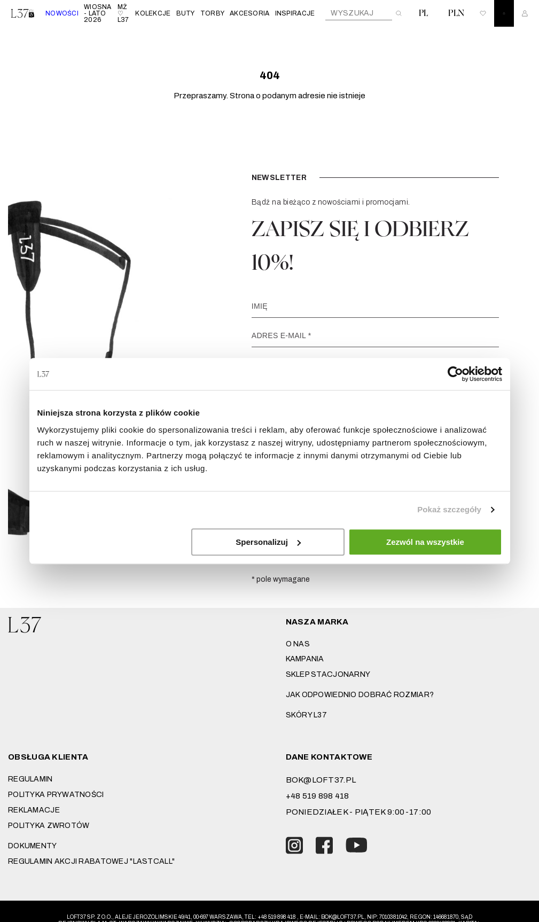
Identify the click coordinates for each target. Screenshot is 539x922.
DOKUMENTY (32, 846)
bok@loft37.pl (321, 780)
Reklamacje (34, 810)
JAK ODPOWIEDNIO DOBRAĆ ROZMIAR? (360, 695)
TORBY (212, 13)
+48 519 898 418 (317, 796)
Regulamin (30, 779)
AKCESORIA (250, 13)
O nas (298, 644)
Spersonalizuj (268, 541)
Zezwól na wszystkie (425, 541)
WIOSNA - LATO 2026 (98, 13)
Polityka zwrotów (48, 826)
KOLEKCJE (152, 13)
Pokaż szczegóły (449, 509)
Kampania (305, 659)
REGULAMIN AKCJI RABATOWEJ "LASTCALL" (91, 861)
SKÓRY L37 (306, 715)
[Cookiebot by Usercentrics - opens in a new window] (455, 374)
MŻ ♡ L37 (123, 13)
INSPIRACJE (295, 13)
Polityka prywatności (56, 795)
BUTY (185, 13)
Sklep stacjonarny (328, 674)
